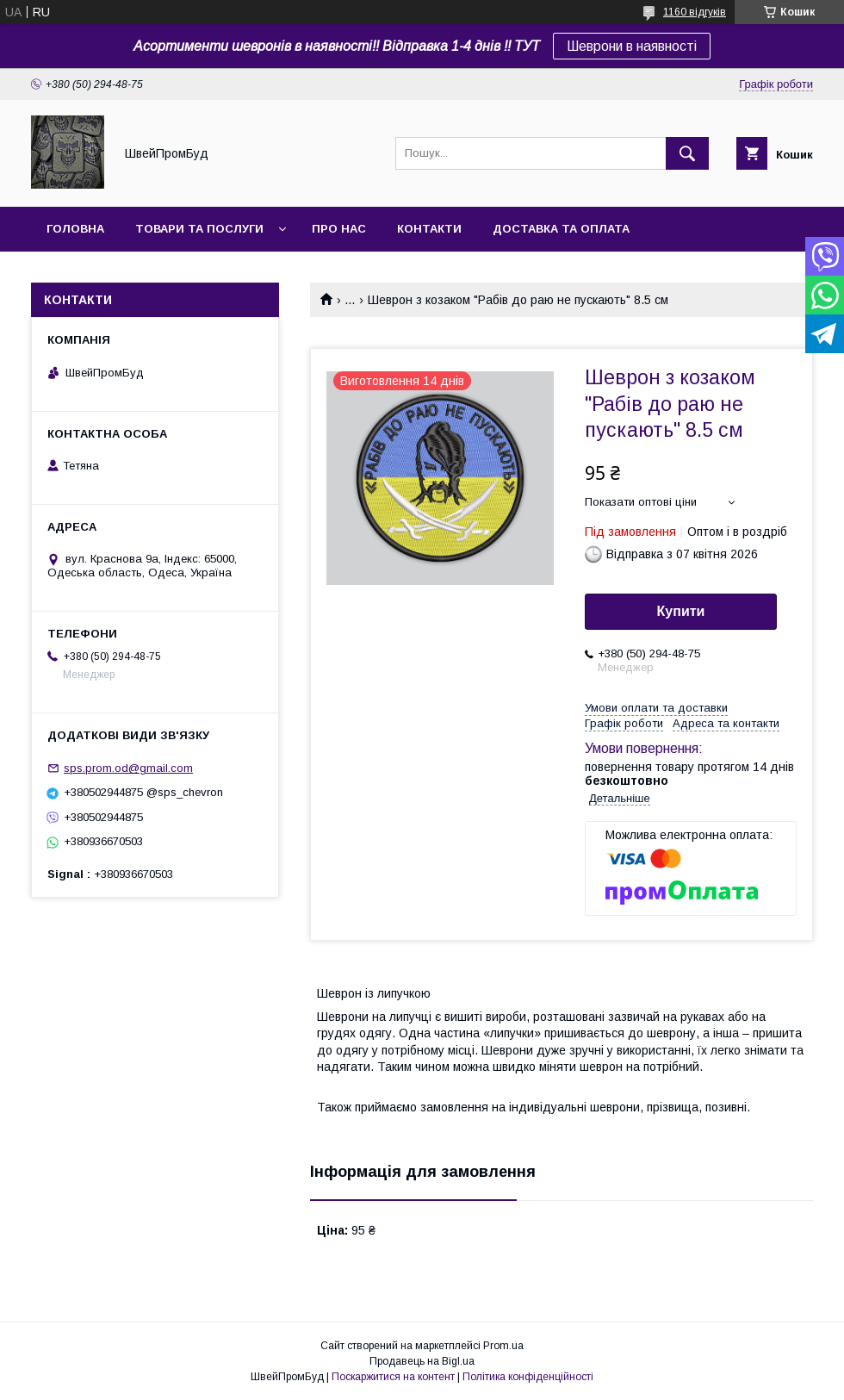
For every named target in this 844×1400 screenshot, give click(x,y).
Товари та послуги (199, 228)
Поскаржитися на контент (393, 1377)
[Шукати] (687, 153)
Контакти (429, 228)
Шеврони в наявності (632, 46)
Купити (681, 611)
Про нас (339, 228)
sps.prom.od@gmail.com (128, 768)
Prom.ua (503, 1346)
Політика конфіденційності (527, 1377)
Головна (75, 228)
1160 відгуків (694, 12)
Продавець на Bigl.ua (422, 1361)
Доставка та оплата (561, 228)
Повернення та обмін (119, 273)
